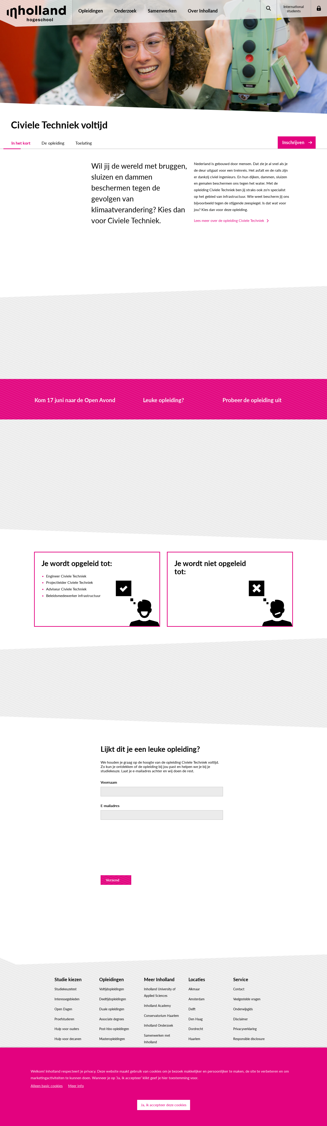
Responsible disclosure (249, 1019)
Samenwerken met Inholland (157, 1019)
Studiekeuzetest (65, 969)
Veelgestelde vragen (246, 979)
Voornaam (109, 762)
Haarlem (194, 1019)
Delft (192, 989)
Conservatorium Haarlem (161, 996)
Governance (152, 1042)
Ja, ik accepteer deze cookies (163, 1105)
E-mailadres (110, 786)
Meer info (76, 1085)
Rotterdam (195, 1029)
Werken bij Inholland (158, 1032)
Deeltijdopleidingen (112, 979)
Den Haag (195, 999)
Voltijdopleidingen (111, 969)
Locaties (196, 959)
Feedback (239, 1029)
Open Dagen (63, 989)
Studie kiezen (68, 959)
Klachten (239, 1039)
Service (240, 959)
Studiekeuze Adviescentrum (73, 1039)
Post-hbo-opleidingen (114, 1009)
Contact (238, 969)
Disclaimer (240, 999)
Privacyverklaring (245, 1009)
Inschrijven (293, 142)
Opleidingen (111, 959)
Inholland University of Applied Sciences (160, 973)
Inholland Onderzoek (158, 1006)
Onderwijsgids (243, 989)
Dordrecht (195, 1009)
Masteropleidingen (112, 1019)
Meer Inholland (159, 959)
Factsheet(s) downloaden (71, 1029)
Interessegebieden (66, 979)
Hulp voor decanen (67, 1019)
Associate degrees (111, 999)
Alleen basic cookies (47, 1085)
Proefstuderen (64, 999)
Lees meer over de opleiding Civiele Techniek (202, 207)
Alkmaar (194, 969)
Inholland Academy (157, 986)
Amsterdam (196, 979)
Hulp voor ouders (66, 1009)
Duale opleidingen (111, 989)
